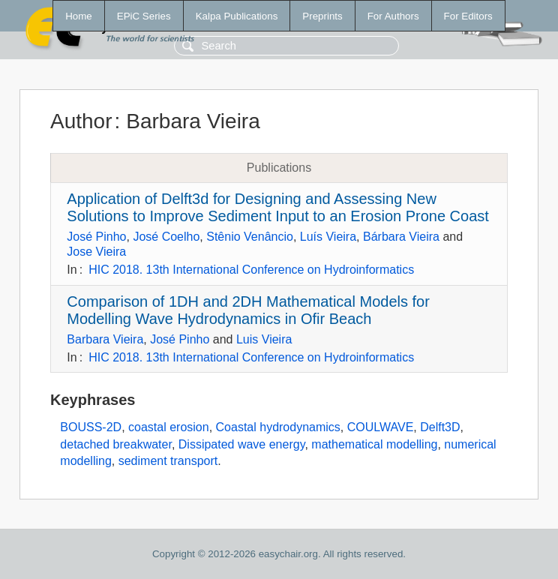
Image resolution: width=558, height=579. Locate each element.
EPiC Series (144, 16)
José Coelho (166, 236)
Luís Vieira (328, 236)
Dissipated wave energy (241, 444)
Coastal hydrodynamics (278, 427)
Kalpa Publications (237, 16)
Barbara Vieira (105, 339)
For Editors (468, 16)
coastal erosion (168, 427)
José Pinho (96, 236)
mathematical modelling (374, 444)
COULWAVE (380, 427)
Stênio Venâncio (249, 236)
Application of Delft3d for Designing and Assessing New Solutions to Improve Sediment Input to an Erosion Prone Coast (278, 207)
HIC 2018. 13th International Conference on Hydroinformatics (251, 269)
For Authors (393, 16)
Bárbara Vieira (401, 236)
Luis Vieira (264, 339)
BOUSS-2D (91, 427)
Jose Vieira (96, 251)
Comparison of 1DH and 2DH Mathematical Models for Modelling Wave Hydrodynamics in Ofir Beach (248, 310)
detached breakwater (116, 444)
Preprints (322, 16)
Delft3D (440, 427)
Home (78, 16)
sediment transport (168, 460)
